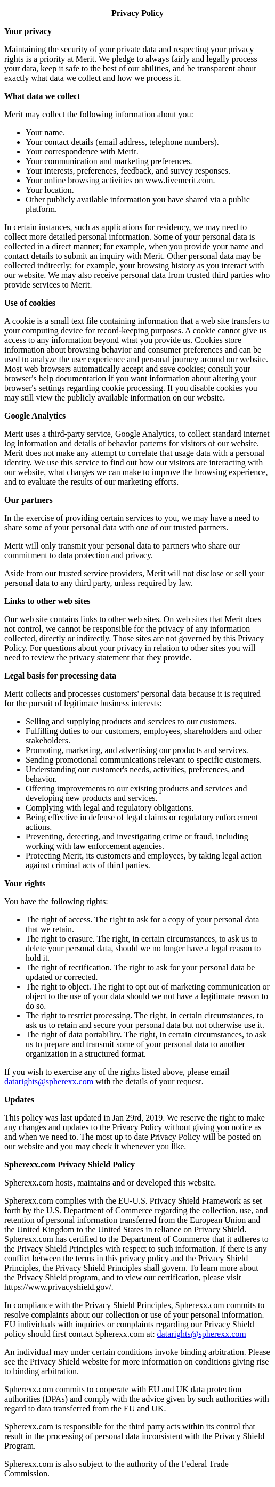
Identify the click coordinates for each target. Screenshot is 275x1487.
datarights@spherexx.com (48, 1081)
